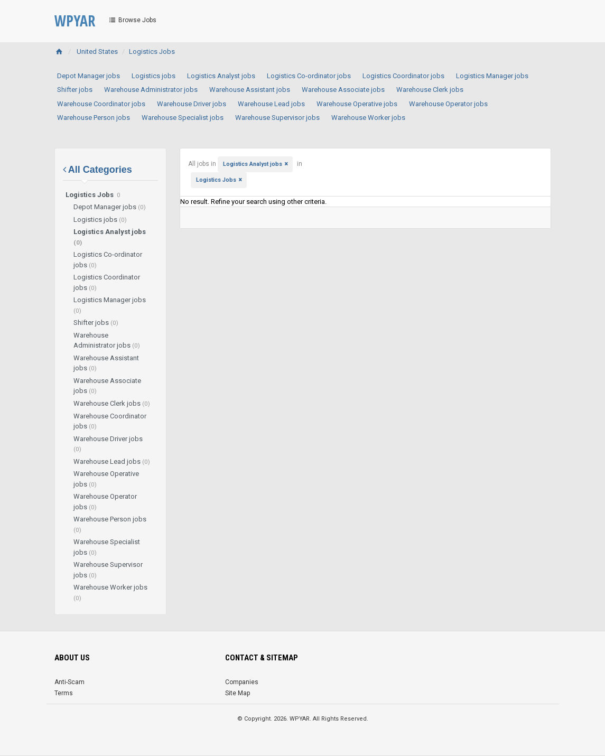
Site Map (237, 693)
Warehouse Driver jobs (191, 104)
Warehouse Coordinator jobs (101, 104)
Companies (241, 682)
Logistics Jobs (152, 51)
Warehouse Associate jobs (343, 90)
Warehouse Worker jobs (368, 118)
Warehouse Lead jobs (271, 104)
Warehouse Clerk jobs (429, 90)
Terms (63, 693)
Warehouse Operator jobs (448, 104)
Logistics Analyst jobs (221, 76)
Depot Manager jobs (88, 76)
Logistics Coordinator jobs (403, 76)
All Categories (97, 169)
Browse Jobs (132, 20)
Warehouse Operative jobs (357, 104)
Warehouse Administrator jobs (151, 90)
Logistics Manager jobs (492, 76)
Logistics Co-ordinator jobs (309, 76)
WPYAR (74, 21)
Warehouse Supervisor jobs (277, 118)
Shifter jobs (74, 90)
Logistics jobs (153, 76)
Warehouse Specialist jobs (183, 118)
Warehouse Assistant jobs (249, 90)
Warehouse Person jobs (93, 118)
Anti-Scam (69, 682)
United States (97, 51)
